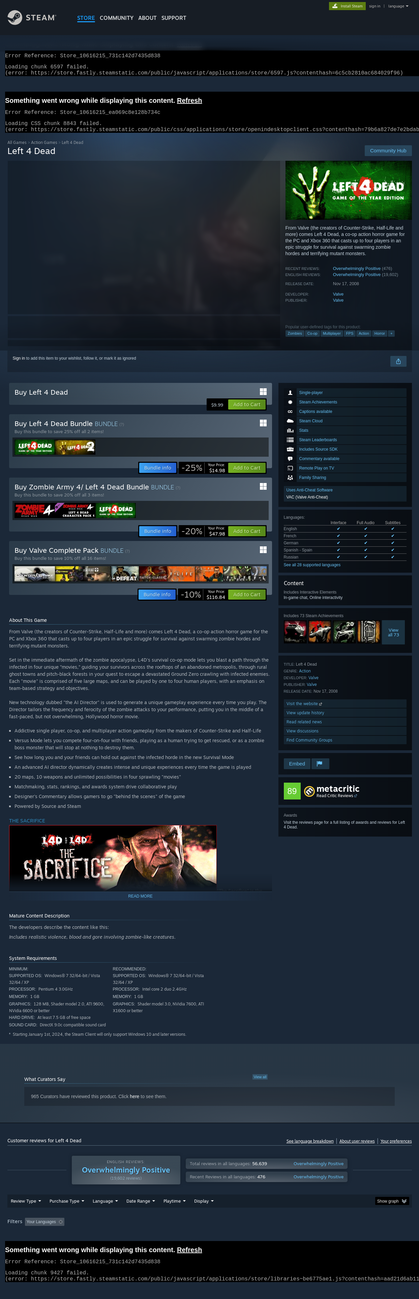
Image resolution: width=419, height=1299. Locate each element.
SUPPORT (173, 17)
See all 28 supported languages (312, 573)
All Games (17, 150)
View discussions (303, 739)
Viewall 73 (393, 640)
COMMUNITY (116, 17)
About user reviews (357, 1149)
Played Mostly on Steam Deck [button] (210, 1234)
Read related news (304, 729)
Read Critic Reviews (335, 803)
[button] (247, 412)
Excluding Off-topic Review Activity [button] (109, 1234)
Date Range (138, 1213)
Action (364, 341)
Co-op (312, 341)
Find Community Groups (309, 748)
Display (201, 1213)
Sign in (19, 366)
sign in (374, 6)
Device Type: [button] (353, 1234)
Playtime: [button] (161, 1234)
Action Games (44, 150)
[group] (209, 1235)
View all (260, 1085)
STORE (86, 17)
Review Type (23, 1213)
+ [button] (391, 341)
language (396, 6)
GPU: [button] (323, 1234)
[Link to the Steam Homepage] (37, 23)
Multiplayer (332, 341)
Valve (338, 302)
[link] (203, 476)
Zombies (295, 341)
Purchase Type (64, 1213)
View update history (305, 720)
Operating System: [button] (266, 1234)
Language (103, 1213)
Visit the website (305, 711)
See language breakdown (310, 1149)
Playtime (172, 1213)
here (134, 1104)
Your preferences (396, 1149)
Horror (380, 341)
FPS (349, 341)
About (147, 17)
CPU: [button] (301, 1234)
